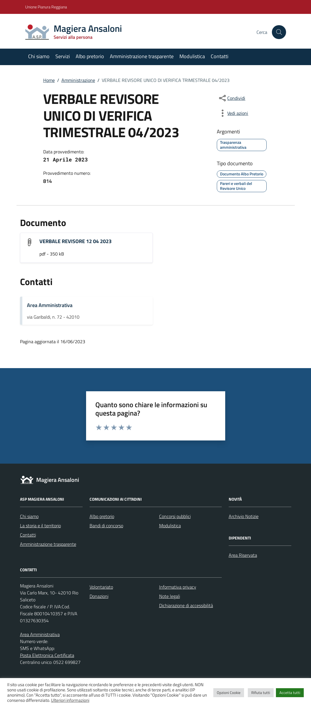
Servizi (62, 56)
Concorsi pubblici (175, 516)
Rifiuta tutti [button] (260, 692)
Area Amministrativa (49, 305)
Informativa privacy (177, 586)
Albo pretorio (90, 56)
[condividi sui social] (231, 98)
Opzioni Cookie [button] (229, 692)
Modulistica (192, 56)
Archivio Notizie (244, 516)
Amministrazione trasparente (142, 56)
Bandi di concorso (106, 525)
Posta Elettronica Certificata (47, 655)
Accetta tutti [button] (289, 692)
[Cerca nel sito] (279, 32)
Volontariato (101, 586)
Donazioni (99, 596)
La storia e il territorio (40, 525)
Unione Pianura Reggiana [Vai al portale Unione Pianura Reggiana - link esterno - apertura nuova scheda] (46, 7)
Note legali (169, 596)
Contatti (219, 56)
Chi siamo (39, 56)
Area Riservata (243, 555)
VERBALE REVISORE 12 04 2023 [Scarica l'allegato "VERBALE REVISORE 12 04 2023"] (75, 241)
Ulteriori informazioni (70, 700)
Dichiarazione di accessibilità (186, 605)
